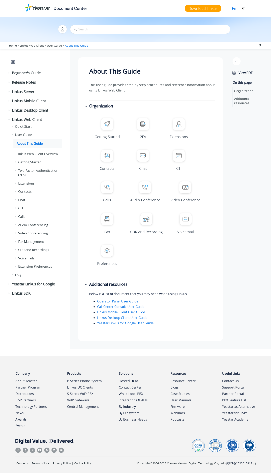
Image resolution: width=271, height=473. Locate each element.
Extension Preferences (35, 266)
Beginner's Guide (26, 72)
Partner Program (28, 387)
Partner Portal (233, 394)
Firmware (177, 406)
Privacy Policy (62, 463)
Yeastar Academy (235, 419)
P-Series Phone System (84, 381)
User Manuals (180, 400)
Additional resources (242, 100)
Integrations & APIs (133, 400)
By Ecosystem (129, 413)
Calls (21, 216)
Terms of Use (40, 463)
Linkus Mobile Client (29, 100)
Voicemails (26, 258)
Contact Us (230, 381)
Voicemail (185, 231)
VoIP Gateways (78, 400)
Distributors (24, 394)
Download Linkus (203, 8)
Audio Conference (145, 200)
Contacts (25, 191)
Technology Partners (31, 406)
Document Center (70, 8)
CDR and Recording (146, 231)
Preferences (107, 263)
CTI (20, 208)
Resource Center (183, 381)
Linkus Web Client (32, 45)
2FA (143, 136)
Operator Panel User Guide (117, 301)
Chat (21, 200)
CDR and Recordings (33, 250)
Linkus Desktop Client (30, 110)
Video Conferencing (33, 233)
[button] (9, 73)
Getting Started (29, 162)
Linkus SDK (21, 293)
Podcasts (177, 419)
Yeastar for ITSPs (235, 413)
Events (20, 426)
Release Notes (24, 82)
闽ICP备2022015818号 (240, 463)
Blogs (174, 387)
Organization (244, 91)
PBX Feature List (234, 400)
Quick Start (23, 126)
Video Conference (185, 200)
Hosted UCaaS (129, 381)
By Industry (127, 406)
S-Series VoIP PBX (80, 394)
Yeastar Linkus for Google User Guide (125, 323)
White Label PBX (131, 394)
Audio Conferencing (33, 225)
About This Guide (76, 45)
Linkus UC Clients (80, 387)
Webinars (177, 413)
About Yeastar (26, 381)
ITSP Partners (25, 400)
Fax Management (31, 241)
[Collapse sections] (260, 45)
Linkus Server (23, 91)
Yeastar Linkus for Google (33, 284)
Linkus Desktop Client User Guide (122, 317)
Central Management (83, 406)
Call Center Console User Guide (120, 306)
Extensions (26, 183)
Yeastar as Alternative (238, 406)
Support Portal (233, 387)
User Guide (54, 45)
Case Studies (180, 394)
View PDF (245, 73)
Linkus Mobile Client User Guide (121, 312)
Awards (21, 419)
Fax (107, 231)
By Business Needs (133, 419)
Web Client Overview (37, 154)
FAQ (18, 275)
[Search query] (150, 29)
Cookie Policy (83, 463)
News (19, 413)
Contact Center (130, 387)
